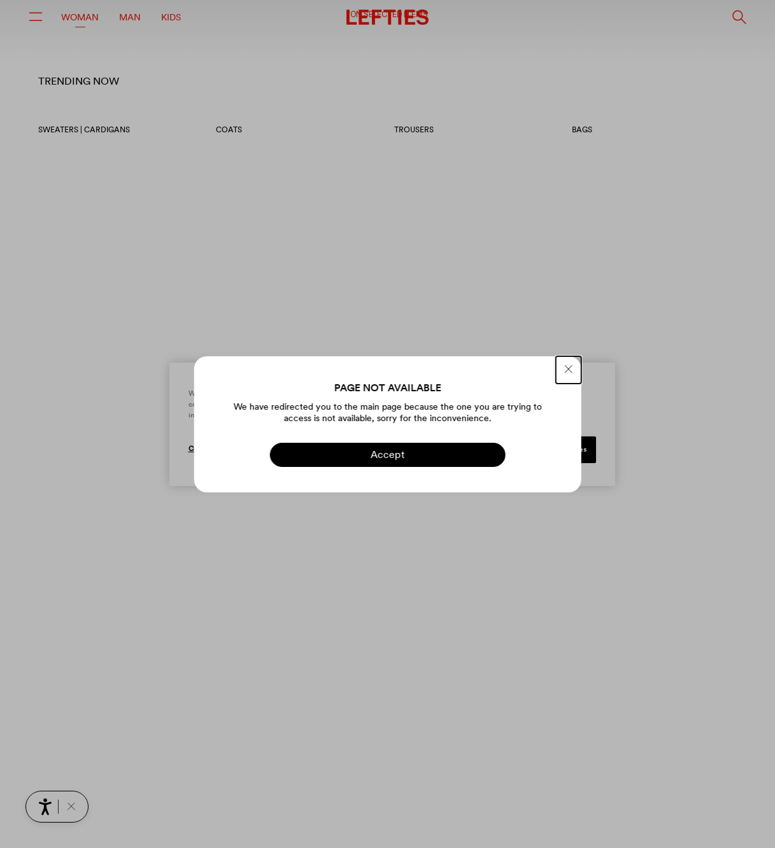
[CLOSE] (568, 370)
